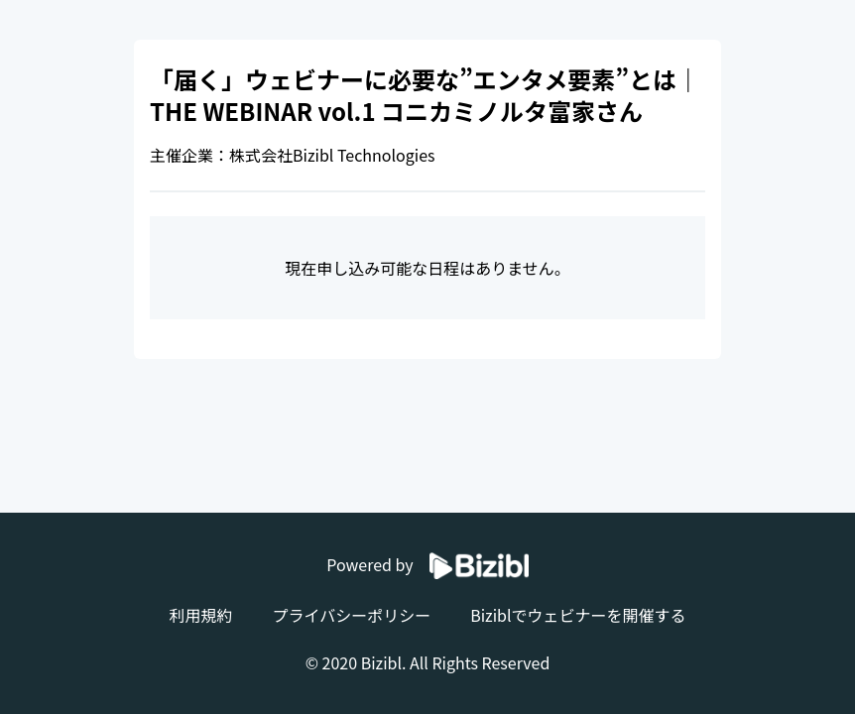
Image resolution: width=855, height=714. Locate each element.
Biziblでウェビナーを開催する (577, 615)
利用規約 (200, 615)
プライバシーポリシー (351, 615)
